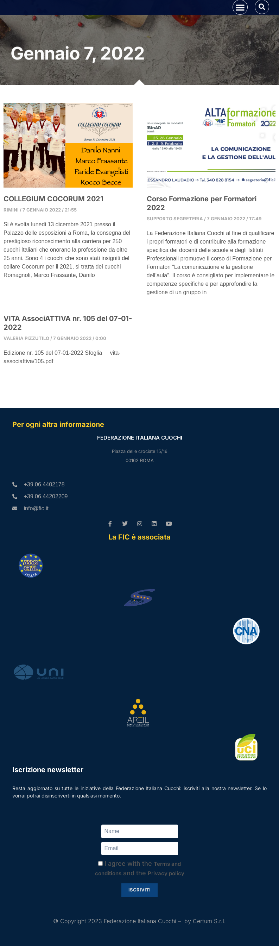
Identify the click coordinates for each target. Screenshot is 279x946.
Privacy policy (166, 873)
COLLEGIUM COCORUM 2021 (53, 220)
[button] (240, 17)
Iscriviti (139, 890)
